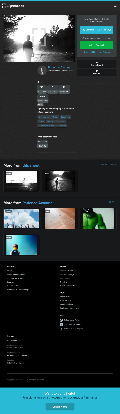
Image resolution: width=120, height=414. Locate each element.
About (9, 270)
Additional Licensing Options (97, 52)
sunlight (61, 121)
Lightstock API (13, 285)
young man (44, 117)
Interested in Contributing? (18, 289)
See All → (112, 201)
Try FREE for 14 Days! (15, 278)
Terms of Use (65, 296)
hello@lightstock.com (15, 363)
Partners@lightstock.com (17, 355)
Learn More (60, 406)
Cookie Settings (66, 304)
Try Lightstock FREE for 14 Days (96, 29)
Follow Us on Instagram (73, 328)
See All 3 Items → (108, 164)
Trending (63, 282)
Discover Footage (67, 274)
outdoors (61, 125)
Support (10, 282)
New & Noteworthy (67, 285)
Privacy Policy (65, 300)
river (41, 121)
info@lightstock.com (15, 347)
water (50, 121)
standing (65, 117)
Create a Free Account (16, 274)
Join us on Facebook (72, 324)
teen (55, 117)
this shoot (31, 165)
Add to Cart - (96, 45)
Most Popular (65, 278)
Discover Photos (66, 270)
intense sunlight (46, 125)
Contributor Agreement (69, 308)
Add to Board (96, 64)
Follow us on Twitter (72, 320)
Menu (115, 6)
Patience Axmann (60, 67)
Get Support (12, 340)
